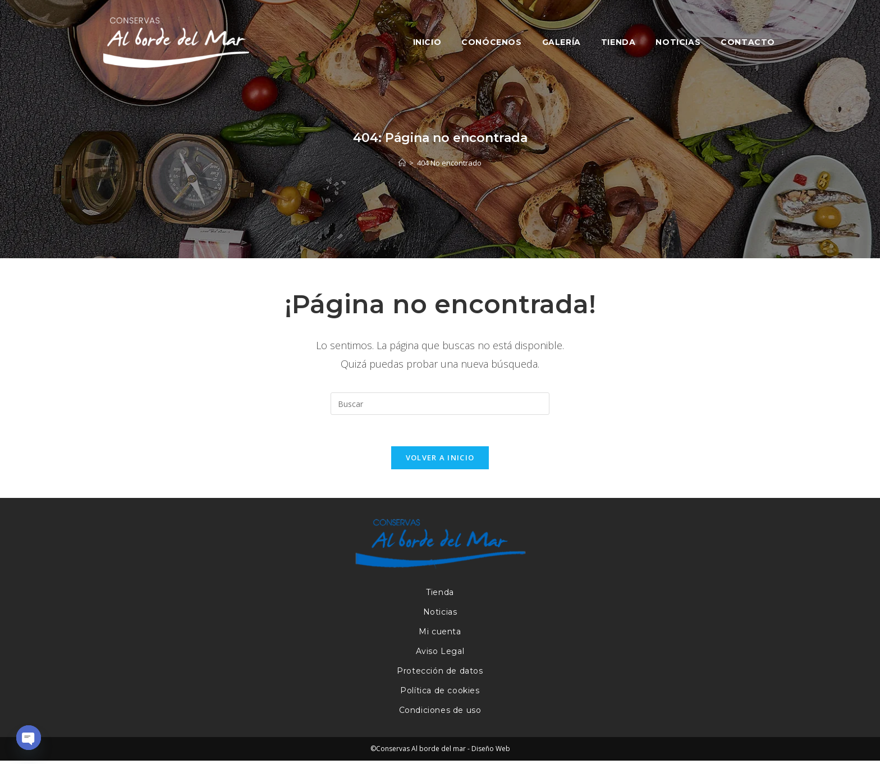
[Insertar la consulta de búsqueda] (440, 403)
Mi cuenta (440, 635)
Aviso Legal (440, 654)
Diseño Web (490, 752)
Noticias (440, 615)
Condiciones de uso (440, 713)
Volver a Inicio (440, 460)
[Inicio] (402, 163)
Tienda (440, 596)
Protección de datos (440, 674)
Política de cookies (439, 694)
